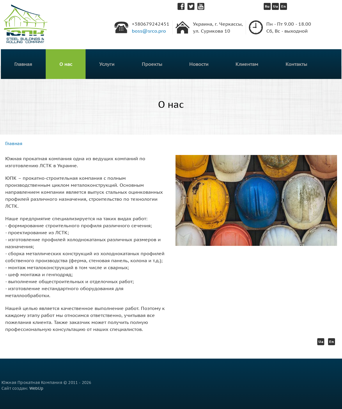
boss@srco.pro (149, 31)
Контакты (296, 64)
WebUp (36, 388)
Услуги (106, 64)
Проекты (152, 64)
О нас (65, 64)
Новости (198, 64)
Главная (23, 64)
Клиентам (246, 64)
